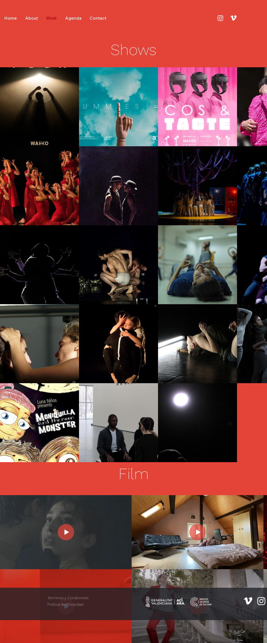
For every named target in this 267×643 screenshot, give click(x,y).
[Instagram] (220, 18)
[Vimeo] (233, 18)
